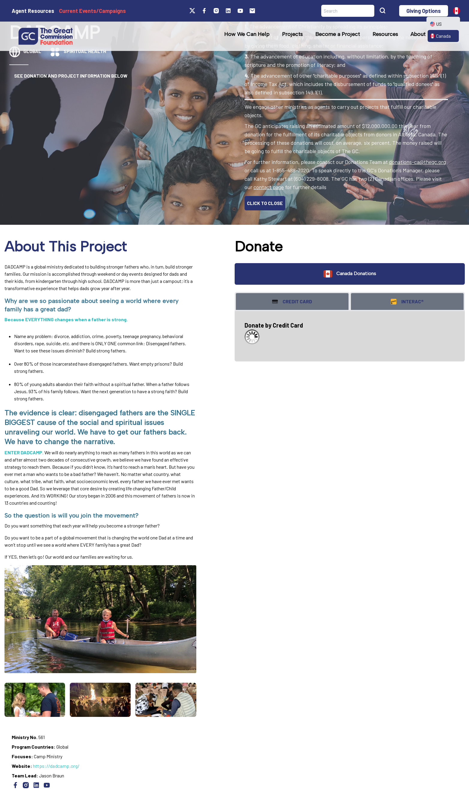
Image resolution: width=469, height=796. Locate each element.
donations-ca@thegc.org (417, 162)
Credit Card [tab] (292, 302)
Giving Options (423, 10)
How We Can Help (246, 34)
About (418, 34)
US (436, 24)
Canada (440, 36)
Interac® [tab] (407, 301)
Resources (385, 34)
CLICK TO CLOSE (265, 203)
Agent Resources (33, 10)
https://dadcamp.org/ (56, 766)
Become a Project (337, 34)
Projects (292, 34)
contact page (269, 187)
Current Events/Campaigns (92, 10)
